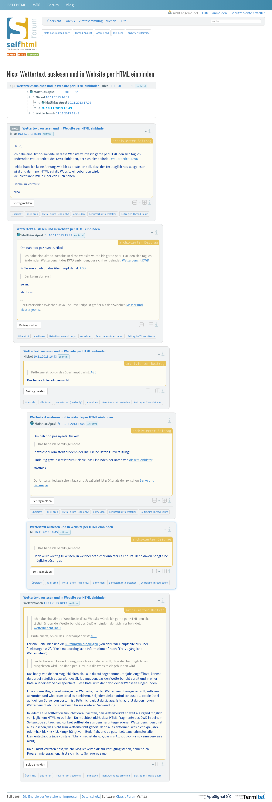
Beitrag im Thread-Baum (134, 214)
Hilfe (123, 21)
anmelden (79, 214)
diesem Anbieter (140, 460)
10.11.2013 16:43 (45, 356)
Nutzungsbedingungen (81, 644)
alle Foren (32, 214)
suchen (111, 21)
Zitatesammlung (91, 21)
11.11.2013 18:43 (55, 603)
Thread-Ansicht (83, 33)
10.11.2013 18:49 (46, 532)
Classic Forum (126, 796)
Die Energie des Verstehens (42, 796)
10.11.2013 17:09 (73, 424)
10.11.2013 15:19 (29, 134)
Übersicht (54, 21)
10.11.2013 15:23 (60, 235)
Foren (68, 21)
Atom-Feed (102, 33)
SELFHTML (16, 4)
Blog (70, 4)
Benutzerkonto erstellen (103, 214)
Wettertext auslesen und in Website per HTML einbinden (63, 128)
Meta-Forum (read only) (57, 33)
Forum (53, 4)
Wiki (36, 4)
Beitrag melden (22, 203)
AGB (83, 268)
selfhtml (47, 134)
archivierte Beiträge (139, 33)
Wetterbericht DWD (124, 159)
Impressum (71, 796)
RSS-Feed (118, 33)
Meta (15, 128)
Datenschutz (91, 796)
